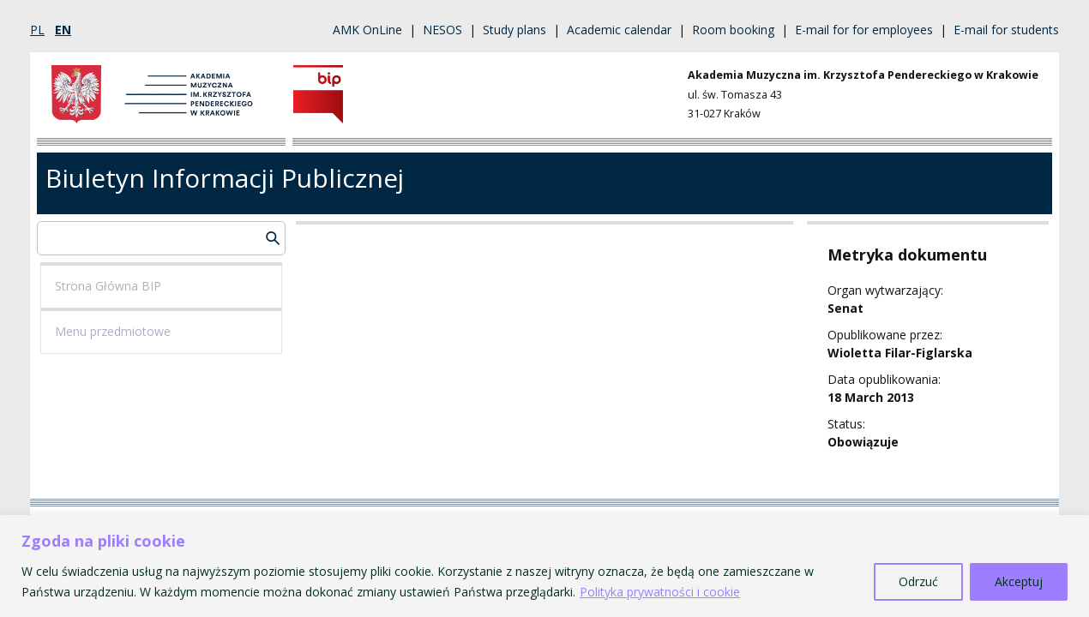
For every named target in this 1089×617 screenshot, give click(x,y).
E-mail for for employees (864, 29)
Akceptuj (1019, 581)
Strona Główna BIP (108, 286)
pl (37, 29)
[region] (544, 566)
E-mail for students (1006, 29)
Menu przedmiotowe (113, 331)
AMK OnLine (367, 29)
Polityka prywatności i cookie (660, 592)
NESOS (442, 29)
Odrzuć (918, 581)
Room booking (733, 29)
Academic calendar (619, 29)
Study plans (514, 29)
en (63, 29)
